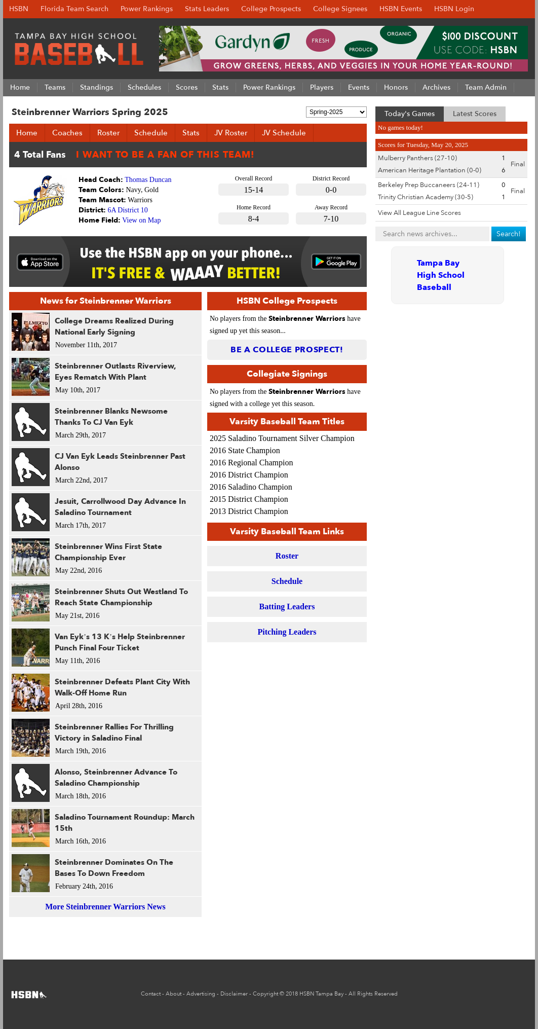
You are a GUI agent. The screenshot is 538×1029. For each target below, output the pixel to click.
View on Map (141, 220)
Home (26, 133)
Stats (191, 133)
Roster (108, 133)
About (173, 994)
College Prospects (271, 9)
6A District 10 (128, 210)
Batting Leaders (287, 606)
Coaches (67, 133)
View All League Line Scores (419, 212)
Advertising (200, 994)
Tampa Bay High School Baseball (441, 275)
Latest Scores (474, 114)
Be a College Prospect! (286, 349)
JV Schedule (284, 133)
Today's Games (410, 114)
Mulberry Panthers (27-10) (417, 158)
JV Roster (230, 133)
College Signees (340, 9)
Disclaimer (234, 994)
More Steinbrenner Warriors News (105, 906)
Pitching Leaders (287, 632)
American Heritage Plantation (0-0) (429, 170)
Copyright (265, 994)
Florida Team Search (74, 9)
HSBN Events (400, 9)
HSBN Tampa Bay (321, 994)
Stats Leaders (207, 9)
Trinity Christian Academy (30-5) (425, 197)
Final (518, 164)
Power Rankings (147, 9)
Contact (151, 994)
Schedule (151, 133)
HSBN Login (454, 9)
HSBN (18, 9)
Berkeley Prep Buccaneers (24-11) (428, 185)
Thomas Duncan (148, 179)
